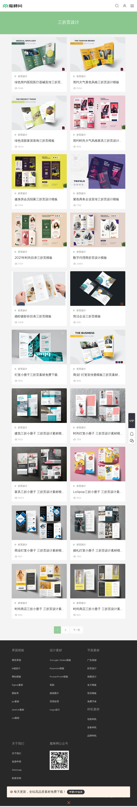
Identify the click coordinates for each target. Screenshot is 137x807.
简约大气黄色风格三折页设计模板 (96, 82)
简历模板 (92, 694)
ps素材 (15, 702)
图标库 (15, 694)
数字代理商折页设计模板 (90, 258)
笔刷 (52, 686)
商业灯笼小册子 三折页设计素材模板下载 (38, 551)
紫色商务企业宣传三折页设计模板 (96, 199)
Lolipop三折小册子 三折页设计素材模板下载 (96, 493)
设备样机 (92, 728)
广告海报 (92, 661)
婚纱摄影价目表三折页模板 (33, 316)
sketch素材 (18, 711)
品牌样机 (92, 736)
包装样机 (92, 720)
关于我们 (16, 754)
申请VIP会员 (75, 792)
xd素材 (15, 719)
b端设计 (16, 669)
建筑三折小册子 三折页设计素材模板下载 (38, 434)
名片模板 (92, 686)
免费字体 (92, 702)
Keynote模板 (57, 669)
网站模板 (16, 677)
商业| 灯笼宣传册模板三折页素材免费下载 (97, 375)
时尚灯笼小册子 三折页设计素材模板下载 (96, 434)
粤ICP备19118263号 (114, 797)
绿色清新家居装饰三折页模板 (35, 140)
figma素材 (17, 686)
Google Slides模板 (60, 661)
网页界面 (16, 661)
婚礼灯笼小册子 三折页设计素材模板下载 (96, 551)
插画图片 (54, 694)
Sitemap (17, 771)
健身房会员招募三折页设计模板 (36, 199)
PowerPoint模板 (59, 677)
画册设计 (92, 677)
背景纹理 (54, 702)
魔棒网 (12, 6)
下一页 (76, 631)
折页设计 (22, 76)
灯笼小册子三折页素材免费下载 (36, 375)
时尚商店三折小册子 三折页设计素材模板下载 (38, 610)
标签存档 (16, 779)
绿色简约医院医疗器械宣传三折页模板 (38, 82)
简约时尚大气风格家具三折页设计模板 (96, 141)
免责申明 (16, 762)
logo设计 (55, 711)
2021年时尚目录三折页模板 (34, 258)
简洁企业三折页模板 (87, 316)
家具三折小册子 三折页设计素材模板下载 (38, 493)
